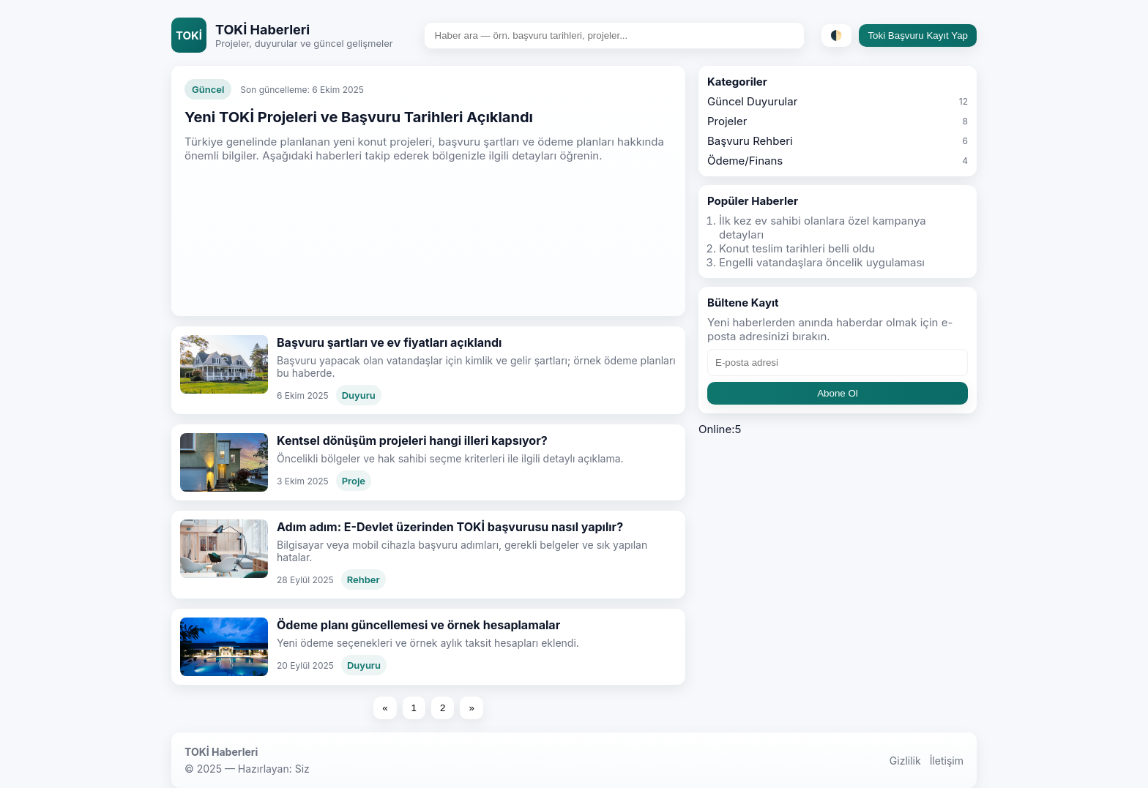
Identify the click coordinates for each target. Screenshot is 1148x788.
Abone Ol (837, 393)
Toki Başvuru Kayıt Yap (918, 35)
